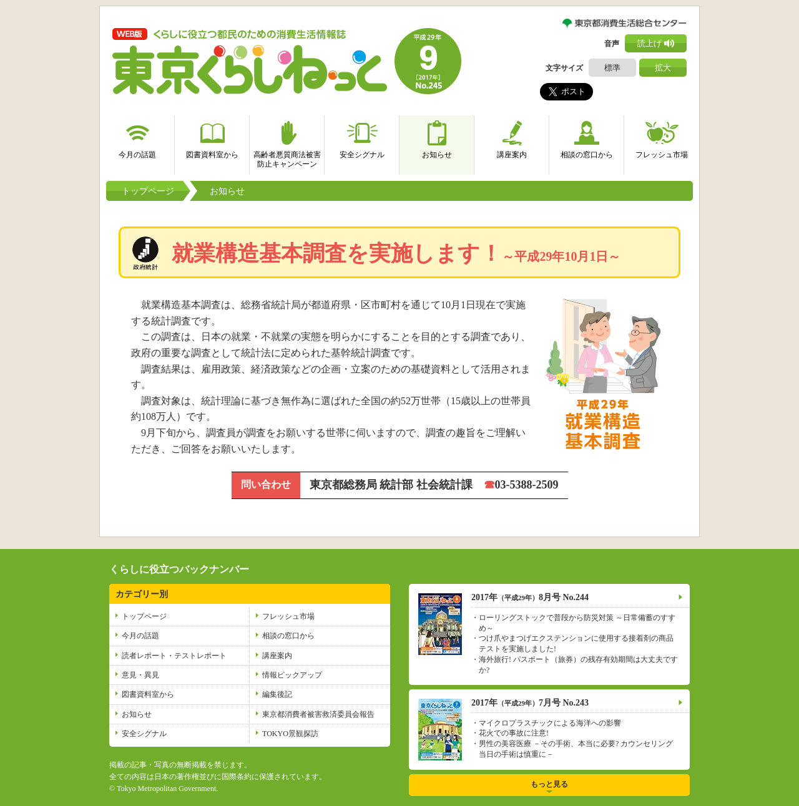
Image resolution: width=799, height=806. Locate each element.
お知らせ (436, 137)
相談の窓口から (587, 137)
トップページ (148, 191)
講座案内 (511, 137)
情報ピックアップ (292, 675)
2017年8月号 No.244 (530, 597)
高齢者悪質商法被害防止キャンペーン (287, 141)
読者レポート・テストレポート (174, 655)
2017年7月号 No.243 (530, 702)
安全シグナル (362, 137)
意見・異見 (140, 675)
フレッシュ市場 (661, 137)
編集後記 (277, 694)
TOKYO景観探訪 (290, 733)
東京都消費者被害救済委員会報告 (318, 714)
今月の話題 (137, 137)
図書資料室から (212, 137)
